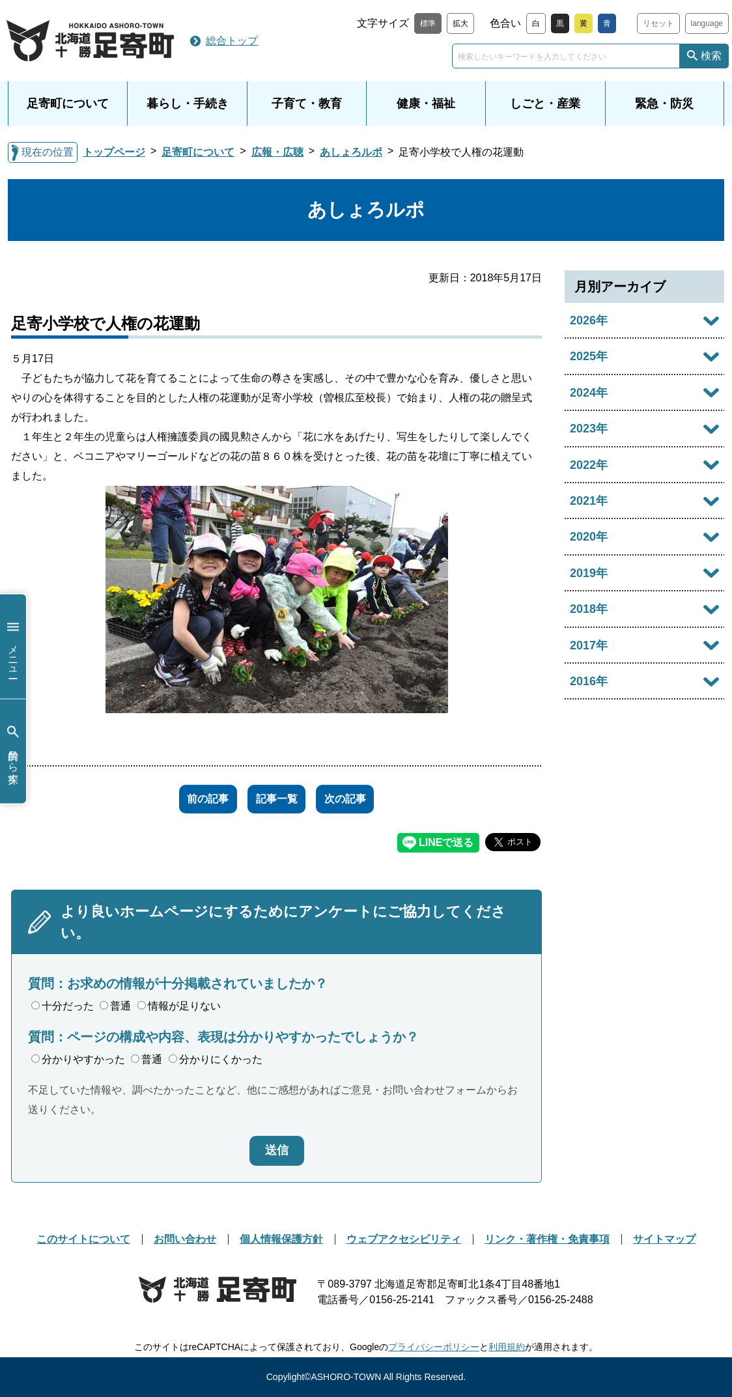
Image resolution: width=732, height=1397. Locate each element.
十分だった (62, 1005)
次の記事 (360, 798)
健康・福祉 (426, 103)
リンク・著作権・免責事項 (547, 1239)
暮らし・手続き (188, 103)
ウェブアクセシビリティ (403, 1239)
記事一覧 (277, 798)
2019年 (589, 573)
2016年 (589, 681)
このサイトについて (83, 1239)
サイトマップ (664, 1239)
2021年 (589, 500)
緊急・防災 (664, 103)
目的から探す (13, 751)
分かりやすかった (78, 1059)
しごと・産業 (545, 103)
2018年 (589, 608)
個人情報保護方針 (281, 1239)
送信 (277, 1150)
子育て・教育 (307, 103)
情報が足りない (179, 1005)
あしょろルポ (351, 152)
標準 (428, 23)
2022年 (589, 465)
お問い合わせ (185, 1239)
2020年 (589, 536)
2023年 (589, 428)
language (707, 23)
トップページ (114, 152)
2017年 (589, 645)
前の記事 (193, 798)
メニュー (13, 646)
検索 (711, 55)
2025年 (589, 356)
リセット (658, 23)
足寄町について (68, 103)
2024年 (589, 392)
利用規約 (506, 1347)
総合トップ (232, 40)
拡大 (460, 23)
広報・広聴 (277, 152)
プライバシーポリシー (433, 1347)
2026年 (589, 320)
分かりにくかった (215, 1059)
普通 (115, 1005)
